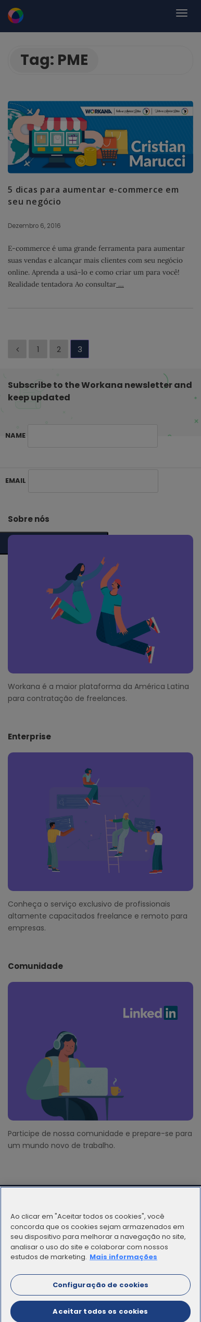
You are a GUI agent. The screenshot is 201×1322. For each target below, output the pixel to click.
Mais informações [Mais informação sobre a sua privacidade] (123, 1261)
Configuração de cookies (101, 1288)
